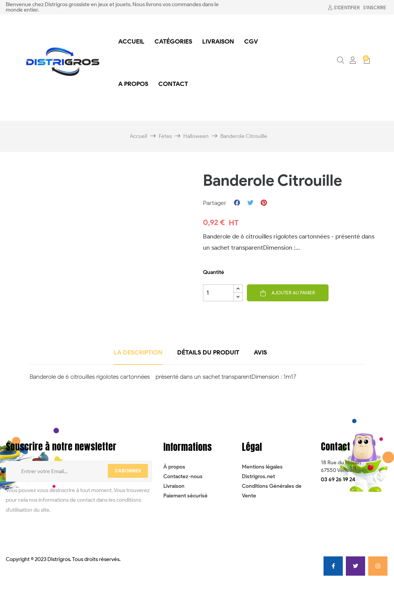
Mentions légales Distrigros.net (262, 472)
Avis (260, 352)
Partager (237, 203)
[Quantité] (218, 292)
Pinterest (264, 203)
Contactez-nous (183, 476)
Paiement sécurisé (185, 495)
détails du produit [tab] (208, 352)
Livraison (173, 486)
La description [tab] (138, 352)
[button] (338, 480)
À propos (174, 467)
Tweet (250, 203)
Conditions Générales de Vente (272, 491)
